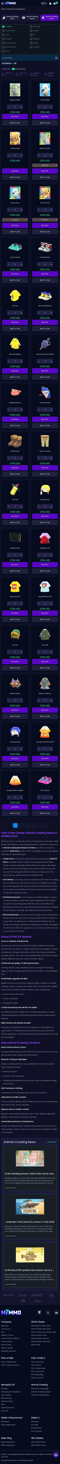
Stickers (4, 1388)
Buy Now (15, 116)
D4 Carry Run (36, 1431)
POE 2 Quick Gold (38, 1368)
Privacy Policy (6, 1341)
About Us (4, 1326)
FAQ (2, 1332)
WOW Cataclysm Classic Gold (43, 1332)
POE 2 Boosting (37, 1374)
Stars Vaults (6, 1395)
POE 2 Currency (37, 1362)
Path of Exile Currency (10, 1365)
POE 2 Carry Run (37, 1371)
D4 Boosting (36, 1428)
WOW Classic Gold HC (40, 1338)
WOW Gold (35, 1345)
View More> (51, 1142)
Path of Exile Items (8, 1362)
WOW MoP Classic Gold (40, 1326)
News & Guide (6, 1348)
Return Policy (6, 1345)
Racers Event (6, 1398)
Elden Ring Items (8, 1442)
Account (4, 1411)
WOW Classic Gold (38, 1335)
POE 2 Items (36, 1365)
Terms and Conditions (10, 1338)
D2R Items (5, 1421)
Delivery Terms (7, 1335)
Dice (3, 1404)
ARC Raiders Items (38, 1442)
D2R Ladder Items (8, 1425)
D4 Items (35, 1421)
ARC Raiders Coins (38, 1445)
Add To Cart (15, 123)
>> (45, 825)
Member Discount (8, 1351)
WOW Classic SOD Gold (40, 1341)
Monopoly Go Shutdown (11, 1392)
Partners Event (7, 1401)
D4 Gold (34, 1425)
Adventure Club (7, 1407)
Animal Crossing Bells (39, 1388)
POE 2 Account (37, 1378)
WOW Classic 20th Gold (41, 1329)
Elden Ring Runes (8, 1445)
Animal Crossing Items (40, 1395)
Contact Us (5, 1329)
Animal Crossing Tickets (41, 1392)
